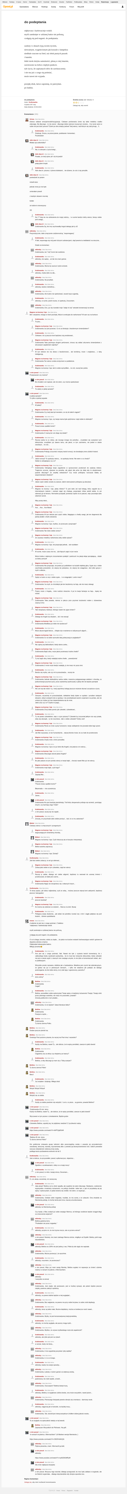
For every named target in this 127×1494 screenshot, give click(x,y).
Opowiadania (24, 7)
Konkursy (62, 7)
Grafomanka (33, 102)
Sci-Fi (39, 2)
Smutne (61, 2)
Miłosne (4, 2)
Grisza (32, 119)
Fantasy (11, 2)
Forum (71, 7)
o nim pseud (34, 372)
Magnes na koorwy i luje (38, 312)
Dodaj (97, 2)
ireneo (32, 920)
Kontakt (76, 1490)
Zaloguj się (28, 1482)
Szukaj (53, 7)
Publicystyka (78, 2)
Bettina (37, 981)
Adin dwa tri (34, 140)
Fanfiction (69, 2)
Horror (25, 2)
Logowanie (114, 2)
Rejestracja (105, 2)
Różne (91, 2)
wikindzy (33, 231)
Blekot (32, 823)
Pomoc (63, 1490)
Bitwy (85, 2)
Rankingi (44, 7)
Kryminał (46, 2)
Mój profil (81, 7)
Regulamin (70, 1490)
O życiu (18, 2)
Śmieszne (54, 2)
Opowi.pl (8, 6)
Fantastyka (32, 2)
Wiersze (35, 7)
